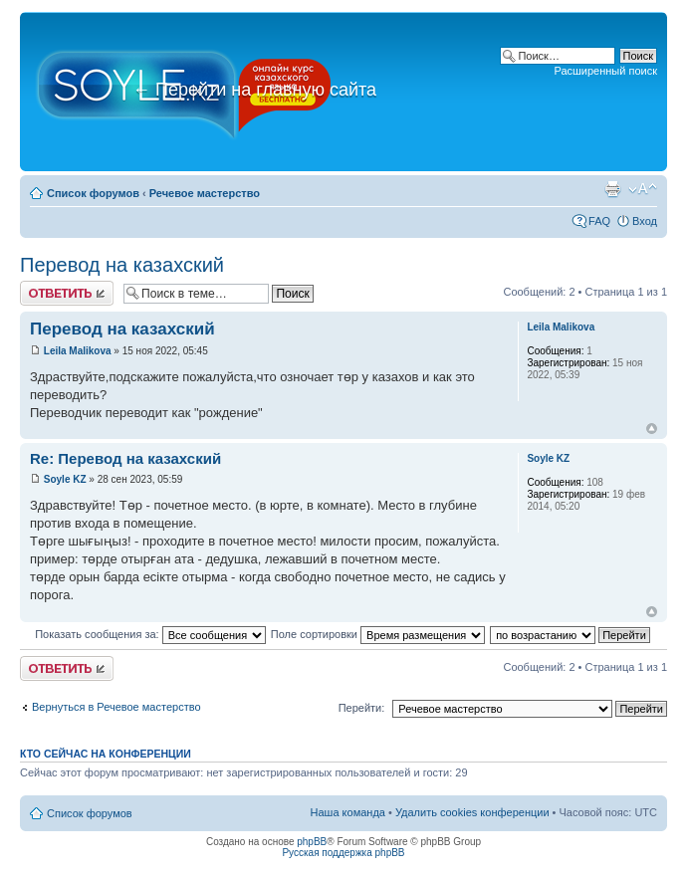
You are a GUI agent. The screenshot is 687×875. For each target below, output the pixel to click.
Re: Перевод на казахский (125, 458)
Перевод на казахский (122, 265)
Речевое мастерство (204, 193)
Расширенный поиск (605, 71)
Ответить (67, 293)
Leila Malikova (78, 350)
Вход (644, 221)
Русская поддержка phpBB (343, 852)
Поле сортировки (378, 634)
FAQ (599, 221)
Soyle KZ (65, 479)
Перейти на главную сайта (254, 90)
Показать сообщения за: (150, 634)
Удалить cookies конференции (472, 812)
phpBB (312, 841)
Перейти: (362, 708)
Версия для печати (612, 189)
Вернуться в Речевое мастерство (116, 707)
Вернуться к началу (651, 428)
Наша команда (348, 812)
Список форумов (93, 193)
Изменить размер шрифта (642, 189)
